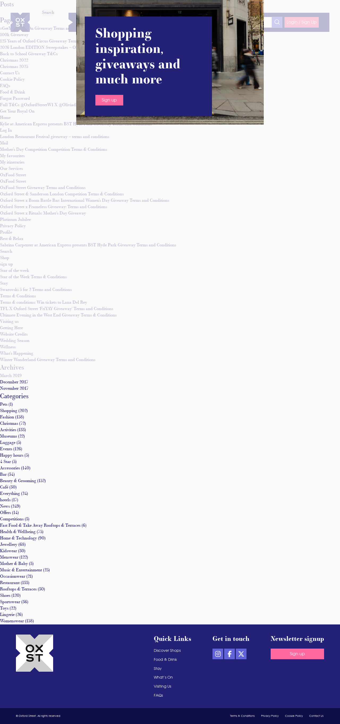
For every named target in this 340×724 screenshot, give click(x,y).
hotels (5, 500)
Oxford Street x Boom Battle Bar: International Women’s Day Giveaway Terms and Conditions (84, 201)
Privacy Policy (13, 226)
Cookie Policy (12, 80)
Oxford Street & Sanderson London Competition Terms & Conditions (62, 194)
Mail (4, 143)
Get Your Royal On (17, 111)
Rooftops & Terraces (18, 589)
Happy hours (11, 455)
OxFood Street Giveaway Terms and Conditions (43, 188)
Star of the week (14, 271)
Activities (8, 430)
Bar (3, 475)
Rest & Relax (11, 239)
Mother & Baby (14, 564)
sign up (6, 264)
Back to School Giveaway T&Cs (29, 54)
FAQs (5, 86)
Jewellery (8, 545)
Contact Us (10, 73)
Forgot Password (15, 99)
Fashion (7, 417)
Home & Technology (18, 538)
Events (6, 449)
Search (6, 252)
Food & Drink (147, 22)
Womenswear (12, 621)
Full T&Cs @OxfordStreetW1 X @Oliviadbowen (44, 105)
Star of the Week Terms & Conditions (33, 277)
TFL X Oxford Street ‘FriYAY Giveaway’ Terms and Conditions (56, 309)
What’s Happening (16, 354)
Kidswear (8, 551)
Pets (3, 404)
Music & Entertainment (21, 570)
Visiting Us (207, 22)
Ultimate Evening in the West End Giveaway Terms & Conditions (58, 315)
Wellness (123, 22)
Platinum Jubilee (15, 220)
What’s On (185, 22)
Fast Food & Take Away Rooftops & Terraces (40, 526)
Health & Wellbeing (18, 532)
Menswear (9, 557)
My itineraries (12, 162)
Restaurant (10, 583)
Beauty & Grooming (18, 481)
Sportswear (10, 602)
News (5, 506)
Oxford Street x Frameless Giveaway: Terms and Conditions (53, 207)
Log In (6, 130)
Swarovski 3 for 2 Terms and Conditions (36, 290)
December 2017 (14, 382)
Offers (5, 513)
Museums (8, 436)
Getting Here (11, 328)
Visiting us (9, 322)
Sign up (297, 654)
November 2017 (14, 389)
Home (5, 118)
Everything (10, 494)
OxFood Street (13, 175)
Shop (4, 258)
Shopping (8, 411)
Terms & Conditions (18, 296)
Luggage (7, 443)
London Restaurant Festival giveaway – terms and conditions (54, 137)
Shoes (5, 596)
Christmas (9, 424)
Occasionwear (12, 577)
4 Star (5, 462)
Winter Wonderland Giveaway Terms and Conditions (47, 360)
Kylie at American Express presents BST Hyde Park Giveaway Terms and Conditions (76, 124)
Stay (167, 22)
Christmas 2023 (14, 67)
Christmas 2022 (14, 60)
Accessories (10, 468)
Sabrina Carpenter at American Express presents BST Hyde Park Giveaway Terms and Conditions (88, 245)
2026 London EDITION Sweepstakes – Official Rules (48, 48)
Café (4, 487)
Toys (4, 608)
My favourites (12, 156)
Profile (6, 232)
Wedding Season (14, 341)
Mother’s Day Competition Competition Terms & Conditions (53, 150)
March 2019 (11, 376)
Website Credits (14, 334)
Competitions (12, 519)
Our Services (11, 169)
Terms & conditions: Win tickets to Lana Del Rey (43, 303)
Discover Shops (97, 22)
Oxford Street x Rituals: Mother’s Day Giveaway (43, 213)
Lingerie (7, 615)
